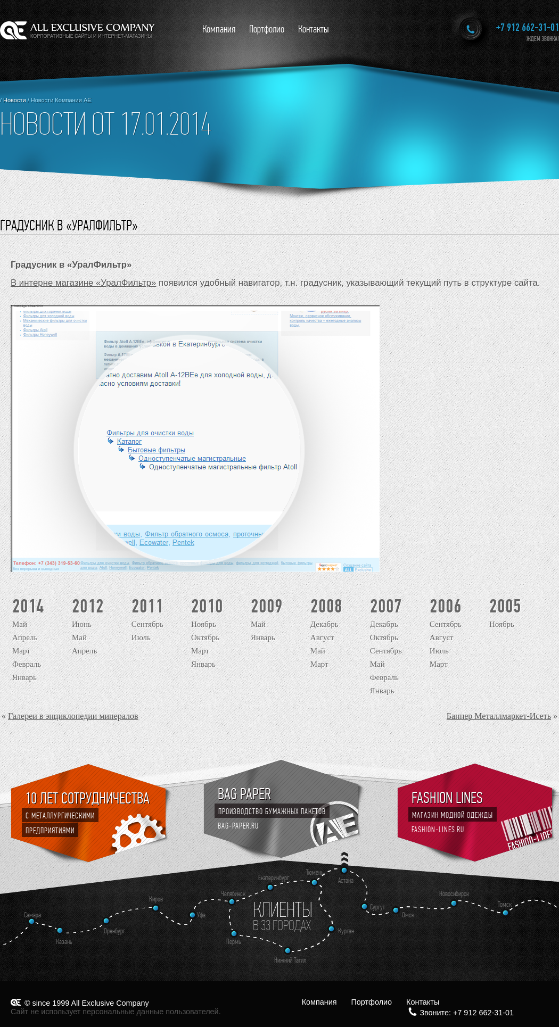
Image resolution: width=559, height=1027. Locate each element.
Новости (14, 100)
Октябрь (205, 637)
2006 (446, 606)
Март (21, 651)
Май (19, 624)
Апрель (24, 637)
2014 (28, 606)
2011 (147, 606)
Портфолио (266, 29)
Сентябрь (147, 624)
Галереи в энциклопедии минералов (73, 715)
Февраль (26, 664)
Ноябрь (203, 624)
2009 (267, 606)
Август (322, 637)
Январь (24, 677)
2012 (88, 606)
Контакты (313, 29)
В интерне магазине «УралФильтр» (83, 283)
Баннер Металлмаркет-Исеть (499, 715)
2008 (326, 606)
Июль (141, 637)
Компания (218, 29)
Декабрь (324, 624)
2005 (505, 606)
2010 (207, 606)
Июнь (82, 624)
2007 (386, 606)
